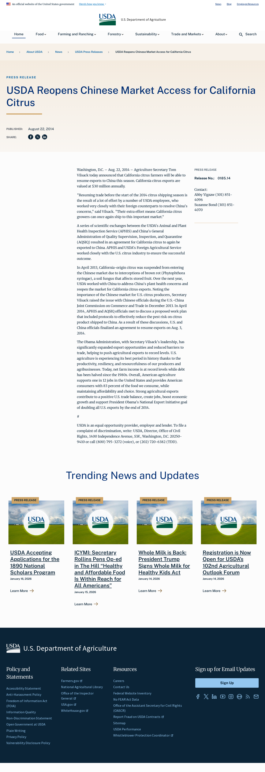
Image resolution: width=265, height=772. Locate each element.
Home (10, 51)
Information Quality (21, 712)
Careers (118, 681)
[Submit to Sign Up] (227, 683)
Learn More (19, 591)
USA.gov (68, 704)
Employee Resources (248, 3)
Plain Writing (16, 730)
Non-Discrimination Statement (29, 718)
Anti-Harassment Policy (23, 694)
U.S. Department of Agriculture (143, 19)
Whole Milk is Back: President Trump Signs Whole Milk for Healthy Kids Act (164, 562)
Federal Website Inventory (132, 693)
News (218, 3)
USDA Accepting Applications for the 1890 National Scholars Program (34, 562)
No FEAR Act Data (126, 699)
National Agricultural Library (82, 687)
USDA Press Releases (89, 51)
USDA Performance (127, 729)
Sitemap (119, 723)
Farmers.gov (72, 681)
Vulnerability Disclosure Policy (28, 743)
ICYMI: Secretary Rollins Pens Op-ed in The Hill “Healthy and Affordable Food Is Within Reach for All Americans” (99, 569)
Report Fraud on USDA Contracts (138, 717)
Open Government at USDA (25, 724)
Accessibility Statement (23, 688)
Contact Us (121, 687)
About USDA (34, 51)
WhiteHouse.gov (75, 710)
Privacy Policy (16, 737)
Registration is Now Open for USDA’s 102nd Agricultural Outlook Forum (227, 562)
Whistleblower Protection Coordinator (143, 735)
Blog (229, 3)
